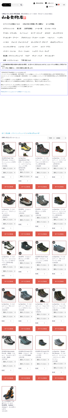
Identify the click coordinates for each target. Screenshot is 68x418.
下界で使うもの (26, 60)
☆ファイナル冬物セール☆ (11, 24)
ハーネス (6, 42)
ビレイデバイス (58, 33)
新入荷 (19, 28)
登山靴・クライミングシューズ (13, 56)
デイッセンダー (50, 56)
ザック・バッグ (37, 56)
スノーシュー (24, 33)
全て (3, 133)
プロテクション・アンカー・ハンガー (33, 37)
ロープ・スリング (36, 33)
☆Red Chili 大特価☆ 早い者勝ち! (33, 24)
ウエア (27, 56)
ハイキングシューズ (33, 133)
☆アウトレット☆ (8, 28)
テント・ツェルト (24, 51)
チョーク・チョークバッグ (19, 42)
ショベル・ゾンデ (24, 47)
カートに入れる (9, 186)
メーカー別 (38, 28)
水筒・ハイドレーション (10, 60)
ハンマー (35, 47)
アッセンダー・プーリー (10, 37)
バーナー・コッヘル (9, 51)
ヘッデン (60, 37)
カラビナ (47, 33)
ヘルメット (51, 37)
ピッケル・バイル (50, 28)
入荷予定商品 (28, 28)
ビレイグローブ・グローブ (39, 42)
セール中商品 (50, 24)
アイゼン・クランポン (10, 33)
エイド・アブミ (45, 47)
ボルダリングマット (56, 42)
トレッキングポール (9, 47)
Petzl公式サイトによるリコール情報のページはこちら (15, 91)
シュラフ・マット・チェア (40, 51)
